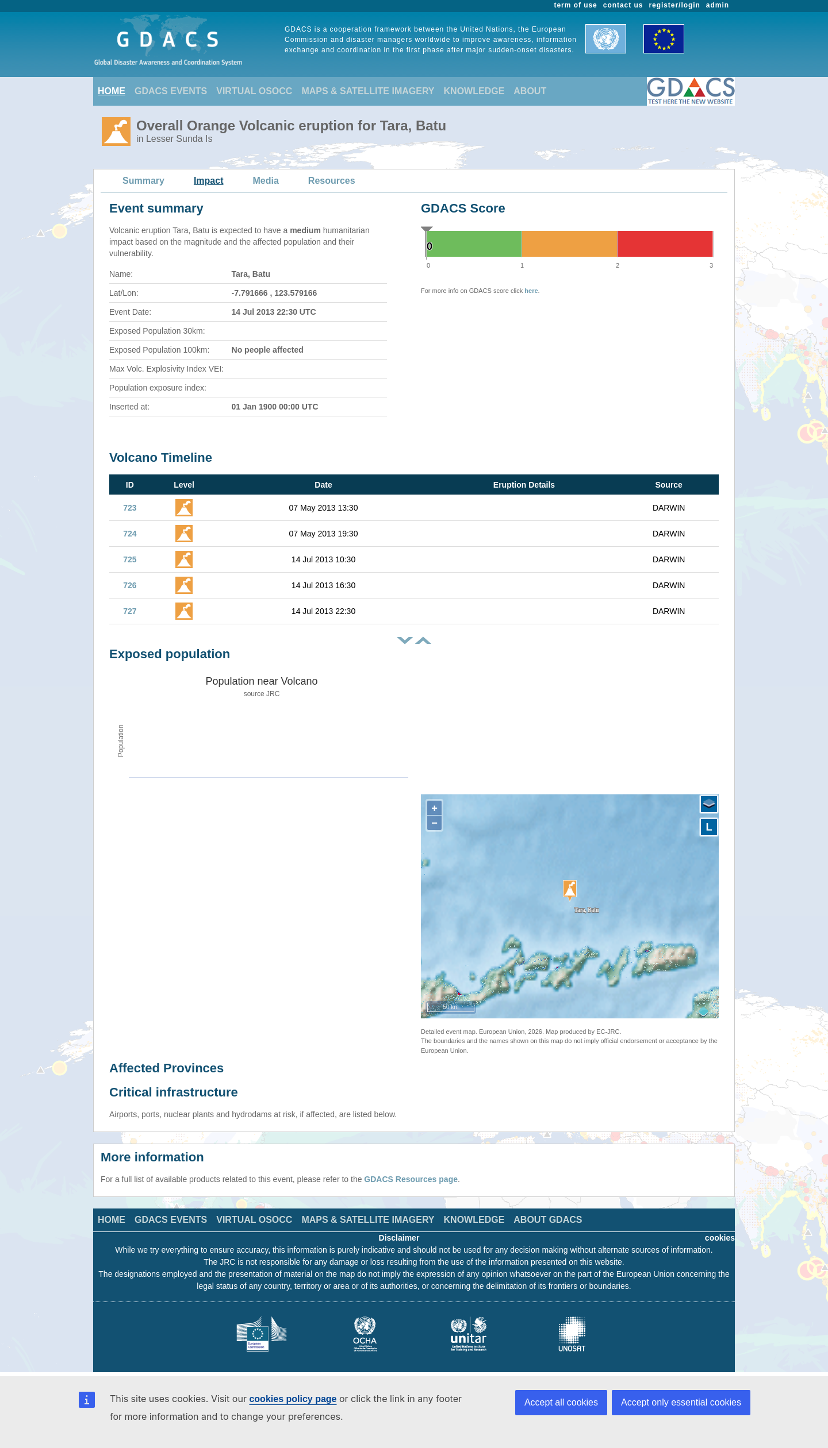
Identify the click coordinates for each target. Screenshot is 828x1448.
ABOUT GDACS (547, 1220)
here (531, 290)
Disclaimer (399, 1237)
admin (717, 5)
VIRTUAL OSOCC (254, 91)
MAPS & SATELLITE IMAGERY (367, 91)
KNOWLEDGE (474, 91)
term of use (575, 5)
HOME (111, 91)
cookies (720, 1237)
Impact (209, 181)
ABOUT (529, 91)
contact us (623, 5)
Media (266, 181)
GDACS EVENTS (171, 91)
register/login (674, 5)
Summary (143, 181)
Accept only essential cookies (681, 1402)
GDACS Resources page (411, 1179)
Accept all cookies (561, 1402)
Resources (331, 181)
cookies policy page (292, 1399)
